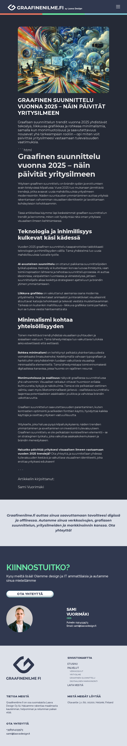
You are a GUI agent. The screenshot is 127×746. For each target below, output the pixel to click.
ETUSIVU (72, 664)
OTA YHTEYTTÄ (30, 594)
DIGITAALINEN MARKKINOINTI (84, 681)
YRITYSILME (75, 674)
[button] (117, 7)
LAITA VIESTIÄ (75, 685)
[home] (45, 6)
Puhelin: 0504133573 (77, 622)
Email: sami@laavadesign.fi (81, 626)
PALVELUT (73, 668)
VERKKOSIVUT (76, 671)
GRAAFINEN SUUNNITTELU (82, 678)
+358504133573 (14, 729)
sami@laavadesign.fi (18, 733)
